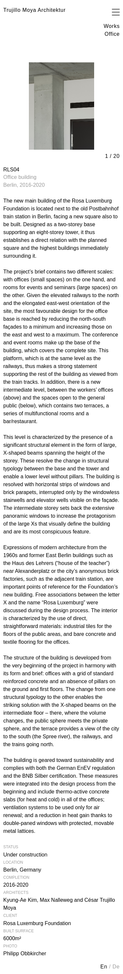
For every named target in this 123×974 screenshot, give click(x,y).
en (104, 966)
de (116, 966)
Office (112, 34)
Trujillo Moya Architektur (34, 10)
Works (112, 26)
